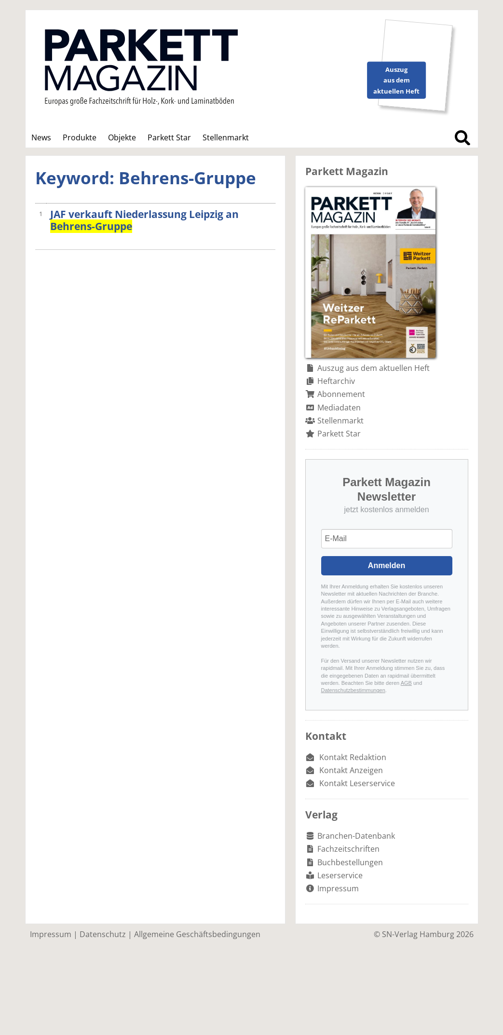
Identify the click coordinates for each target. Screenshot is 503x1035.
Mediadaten (339, 407)
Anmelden (386, 565)
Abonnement (341, 394)
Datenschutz (103, 934)
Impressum (338, 888)
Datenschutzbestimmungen (353, 690)
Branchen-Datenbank (356, 836)
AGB (406, 683)
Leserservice (340, 875)
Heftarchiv (336, 381)
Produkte (79, 137)
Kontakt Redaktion (352, 757)
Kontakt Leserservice (357, 783)
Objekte (122, 137)
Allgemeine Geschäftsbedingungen (197, 934)
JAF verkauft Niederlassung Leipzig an (144, 220)
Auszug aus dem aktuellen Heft (373, 368)
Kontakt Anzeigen (351, 770)
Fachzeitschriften (348, 849)
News (41, 137)
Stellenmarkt (226, 137)
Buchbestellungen (350, 862)
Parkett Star (169, 137)
